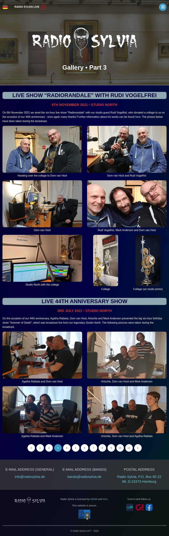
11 (129, 448)
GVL (105, 499)
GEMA (93, 499)
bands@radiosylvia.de (84, 477)
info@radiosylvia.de (30, 477)
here (138, 116)
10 (120, 448)
